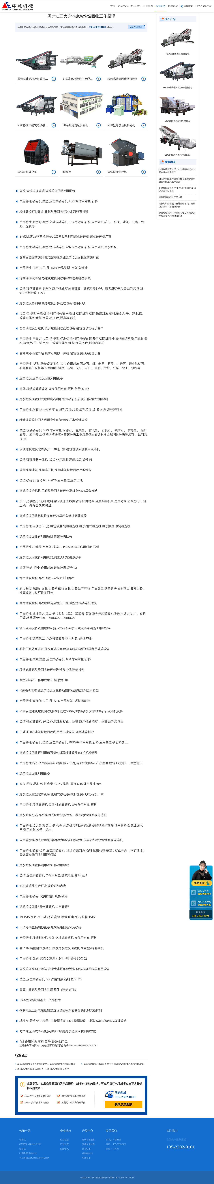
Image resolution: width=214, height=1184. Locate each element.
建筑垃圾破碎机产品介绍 (170, 197)
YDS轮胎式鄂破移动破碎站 (177, 121)
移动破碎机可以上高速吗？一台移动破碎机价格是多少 (43, 1069)
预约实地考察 (205, 903)
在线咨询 (137, 27)
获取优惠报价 (124, 1104)
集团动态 (64, 1149)
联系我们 (173, 8)
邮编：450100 (112, 1149)
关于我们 (135, 8)
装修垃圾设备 (88, 1144)
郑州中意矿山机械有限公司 (97, 1178)
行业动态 (64, 1144)
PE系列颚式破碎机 (28, 1153)
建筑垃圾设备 (88, 1140)
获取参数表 (205, 892)
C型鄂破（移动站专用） (30, 1144)
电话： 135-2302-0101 (116, 1144)
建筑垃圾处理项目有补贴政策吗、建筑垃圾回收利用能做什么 (46, 1064)
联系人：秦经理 (113, 1140)
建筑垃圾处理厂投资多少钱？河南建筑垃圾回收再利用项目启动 (114, 1064)
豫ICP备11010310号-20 (125, 1178)
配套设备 (86, 1158)
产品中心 (123, 8)
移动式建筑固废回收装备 (177, 54)
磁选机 (22, 1149)
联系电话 (200, 914)
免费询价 (199, 883)
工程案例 (148, 8)
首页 (112, 8)
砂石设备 (86, 1149)
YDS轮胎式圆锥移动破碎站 (177, 155)
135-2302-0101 (97, 27)
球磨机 (22, 1140)
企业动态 (161, 8)
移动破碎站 (87, 1153)
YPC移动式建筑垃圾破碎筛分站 (177, 87)
